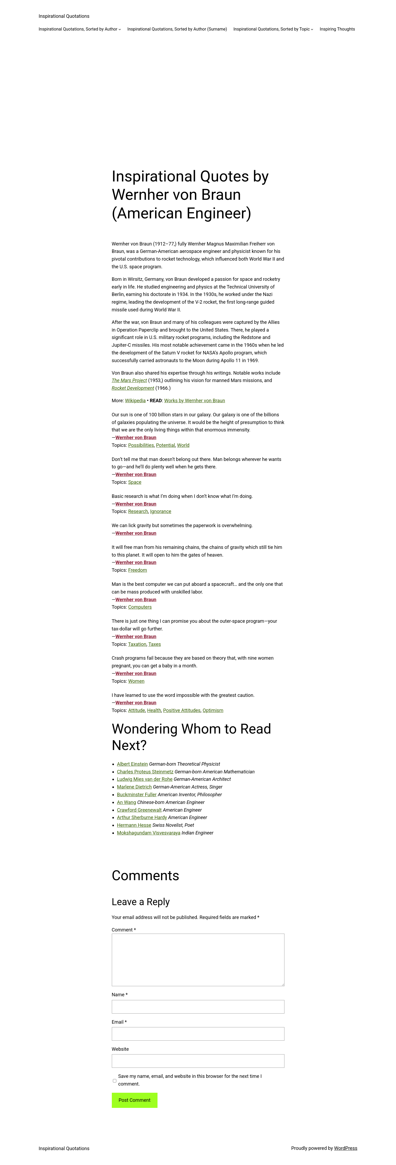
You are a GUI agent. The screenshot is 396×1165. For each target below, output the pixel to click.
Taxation (137, 644)
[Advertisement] (198, 95)
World (183, 445)
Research (138, 511)
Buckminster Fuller (137, 794)
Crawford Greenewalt (139, 810)
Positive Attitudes (182, 710)
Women (136, 681)
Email (119, 1022)
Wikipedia (135, 400)
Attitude (136, 710)
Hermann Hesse (134, 825)
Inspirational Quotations (64, 16)
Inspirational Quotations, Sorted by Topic (271, 29)
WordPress (345, 1148)
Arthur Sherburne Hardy (142, 817)
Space (135, 482)
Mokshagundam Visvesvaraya (149, 833)
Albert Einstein (132, 764)
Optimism (213, 710)
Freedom (137, 570)
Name (120, 994)
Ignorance (160, 511)
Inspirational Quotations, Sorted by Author (78, 29)
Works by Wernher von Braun (194, 400)
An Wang (126, 802)
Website (120, 1049)
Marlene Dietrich (134, 787)
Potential (165, 445)
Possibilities (141, 445)
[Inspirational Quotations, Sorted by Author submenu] (119, 29)
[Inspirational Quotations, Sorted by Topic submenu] (312, 29)
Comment (124, 930)
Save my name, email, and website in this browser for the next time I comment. (190, 1080)
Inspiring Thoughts (337, 29)
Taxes (154, 644)
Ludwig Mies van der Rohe (145, 779)
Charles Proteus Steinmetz (145, 771)
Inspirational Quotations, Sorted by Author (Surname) (177, 29)
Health (154, 710)
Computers (140, 607)
